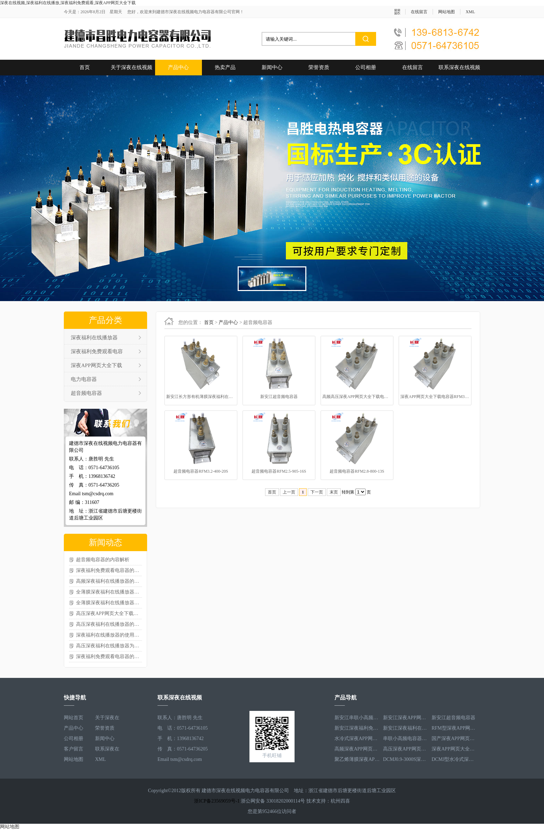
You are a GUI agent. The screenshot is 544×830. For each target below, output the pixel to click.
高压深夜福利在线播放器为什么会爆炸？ (109, 645)
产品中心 (178, 67)
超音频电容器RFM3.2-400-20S (200, 471)
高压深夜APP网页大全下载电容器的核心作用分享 (109, 613)
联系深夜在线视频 (459, 67)
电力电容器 (84, 379)
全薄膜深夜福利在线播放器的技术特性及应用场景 (109, 592)
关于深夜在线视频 (131, 67)
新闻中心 (272, 67)
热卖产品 (225, 67)
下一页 (317, 492)
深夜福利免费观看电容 (97, 351)
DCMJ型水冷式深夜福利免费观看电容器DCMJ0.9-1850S (454, 759)
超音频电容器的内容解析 (102, 559)
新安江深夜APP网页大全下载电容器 (405, 717)
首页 (84, 67)
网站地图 (446, 11)
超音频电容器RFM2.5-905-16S (279, 471)
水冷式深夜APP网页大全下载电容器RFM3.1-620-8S (357, 738)
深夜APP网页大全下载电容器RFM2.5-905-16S (454, 749)
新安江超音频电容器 (279, 396)
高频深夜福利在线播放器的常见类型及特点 (109, 581)
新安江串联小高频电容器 (357, 717)
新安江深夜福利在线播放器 (405, 728)
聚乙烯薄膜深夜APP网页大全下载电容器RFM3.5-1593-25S (357, 759)
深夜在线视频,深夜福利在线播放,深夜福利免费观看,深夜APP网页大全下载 (68, 2)
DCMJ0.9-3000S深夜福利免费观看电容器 (405, 759)
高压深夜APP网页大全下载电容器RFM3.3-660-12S (405, 749)
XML (470, 11)
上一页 (289, 492)
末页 (334, 492)
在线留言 (419, 11)
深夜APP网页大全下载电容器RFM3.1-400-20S (435, 396)
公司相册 (365, 67)
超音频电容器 (86, 393)
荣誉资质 (318, 67)
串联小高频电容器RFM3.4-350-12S (405, 738)
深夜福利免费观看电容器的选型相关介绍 (109, 570)
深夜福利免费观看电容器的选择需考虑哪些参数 (109, 656)
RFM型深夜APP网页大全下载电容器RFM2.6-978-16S (454, 728)
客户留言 (73, 749)
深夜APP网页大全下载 (96, 365)
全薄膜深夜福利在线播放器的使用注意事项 (109, 602)
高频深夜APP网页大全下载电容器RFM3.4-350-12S (357, 749)
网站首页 (73, 717)
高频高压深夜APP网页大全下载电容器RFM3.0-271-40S (357, 396)
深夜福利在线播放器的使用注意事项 (109, 635)
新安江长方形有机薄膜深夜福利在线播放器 (201, 396)
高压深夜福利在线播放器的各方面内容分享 (109, 624)
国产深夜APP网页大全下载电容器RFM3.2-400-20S (454, 738)
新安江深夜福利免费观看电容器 (357, 728)
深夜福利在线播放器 (94, 337)
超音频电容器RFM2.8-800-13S (357, 471)
